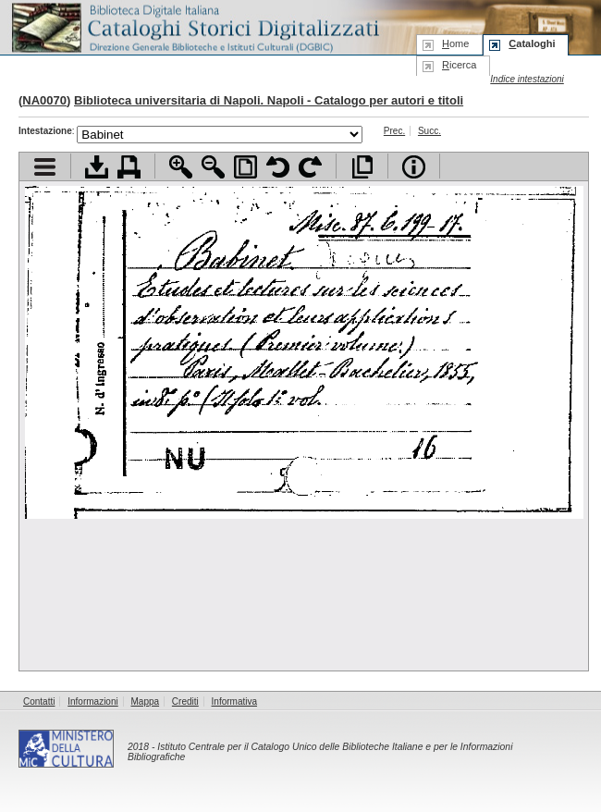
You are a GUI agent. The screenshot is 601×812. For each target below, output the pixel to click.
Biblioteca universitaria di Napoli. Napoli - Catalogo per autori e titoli (268, 100)
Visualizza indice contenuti (44, 166)
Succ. (429, 131)
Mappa (145, 701)
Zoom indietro (213, 166)
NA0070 (44, 100)
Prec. (394, 131)
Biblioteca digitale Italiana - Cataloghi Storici (194, 26)
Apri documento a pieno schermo (362, 166)
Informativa (234, 701)
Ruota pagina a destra (310, 166)
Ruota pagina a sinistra (277, 166)
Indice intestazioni (527, 79)
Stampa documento (129, 166)
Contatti (39, 701)
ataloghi (532, 43)
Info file (413, 166)
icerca (459, 64)
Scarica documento (96, 166)
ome (455, 43)
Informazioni (92, 701)
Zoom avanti (180, 166)
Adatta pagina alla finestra (245, 166)
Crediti (185, 701)
